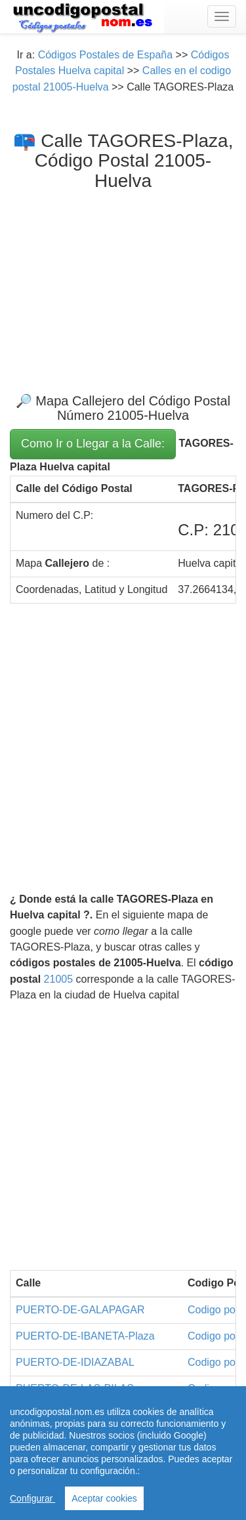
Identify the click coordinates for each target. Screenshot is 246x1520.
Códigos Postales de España (105, 54)
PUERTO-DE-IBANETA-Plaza (85, 1336)
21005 (58, 979)
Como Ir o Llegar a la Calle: (93, 443)
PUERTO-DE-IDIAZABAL (75, 1362)
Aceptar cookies (104, 1498)
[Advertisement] (123, 281)
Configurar (32, 1498)
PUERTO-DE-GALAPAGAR (80, 1309)
